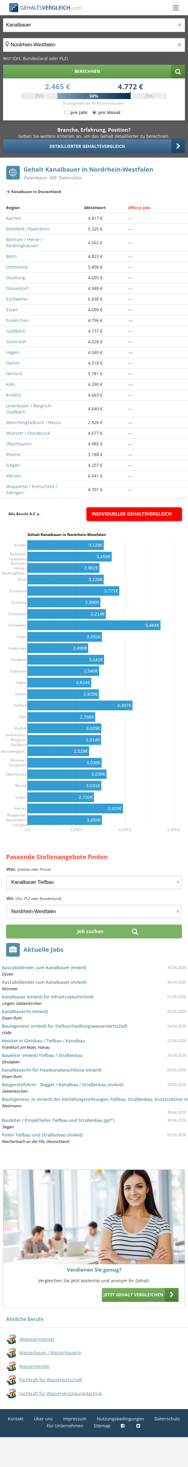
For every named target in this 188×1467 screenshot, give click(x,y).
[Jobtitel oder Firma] (94, 882)
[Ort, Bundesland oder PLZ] (94, 45)
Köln (10, 384)
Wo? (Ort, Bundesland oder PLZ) (35, 58)
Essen (12, 309)
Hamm (13, 363)
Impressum (74, 1419)
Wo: (33, 898)
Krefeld (13, 395)
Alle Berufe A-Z (21, 513)
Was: (28, 869)
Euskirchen (17, 320)
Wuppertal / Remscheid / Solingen (31, 489)
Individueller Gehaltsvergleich (132, 514)
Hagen (12, 352)
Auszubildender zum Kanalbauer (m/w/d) (44, 967)
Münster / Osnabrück (28, 433)
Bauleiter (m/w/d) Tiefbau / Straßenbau (42, 1055)
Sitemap (102, 1426)
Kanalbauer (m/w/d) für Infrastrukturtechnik (48, 997)
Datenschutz (167, 1419)
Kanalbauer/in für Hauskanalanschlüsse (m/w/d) (51, 1070)
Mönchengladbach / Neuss (33, 422)
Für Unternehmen (65, 1426)
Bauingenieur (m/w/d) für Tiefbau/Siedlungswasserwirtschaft (65, 1026)
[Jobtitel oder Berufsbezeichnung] (94, 25)
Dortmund (16, 267)
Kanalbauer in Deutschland (36, 191)
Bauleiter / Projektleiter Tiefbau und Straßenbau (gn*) (58, 1120)
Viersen (13, 476)
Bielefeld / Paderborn (28, 229)
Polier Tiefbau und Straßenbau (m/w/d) (42, 1135)
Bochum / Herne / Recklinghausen (24, 242)
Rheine (13, 454)
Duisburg (15, 277)
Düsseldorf (17, 288)
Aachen (13, 218)
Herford (14, 374)
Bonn (11, 256)
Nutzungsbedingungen (120, 1419)
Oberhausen (19, 444)
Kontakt (16, 1419)
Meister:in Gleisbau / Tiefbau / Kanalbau (43, 1041)
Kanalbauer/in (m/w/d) (25, 1011)
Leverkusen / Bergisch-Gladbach (29, 409)
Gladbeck (15, 331)
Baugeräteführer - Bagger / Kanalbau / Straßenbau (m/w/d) (62, 1084)
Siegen (13, 465)
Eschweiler (17, 299)
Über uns (43, 1419)
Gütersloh (16, 341)
